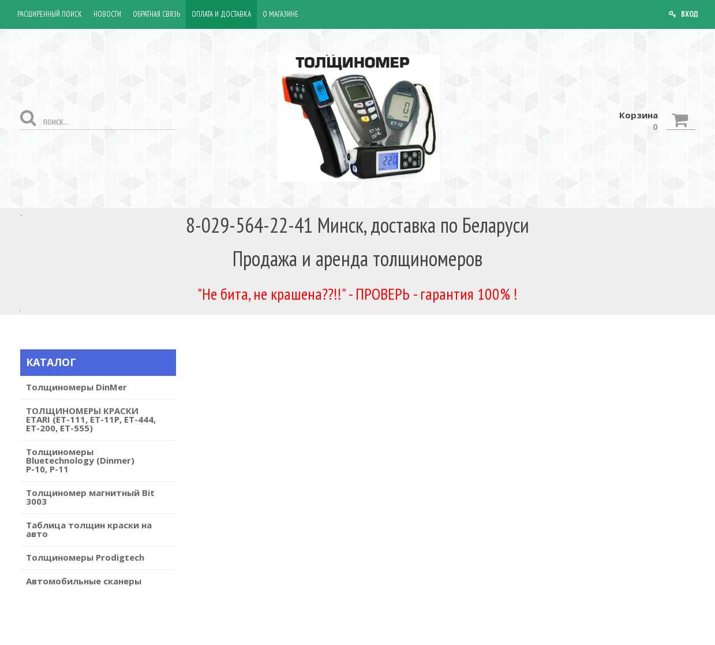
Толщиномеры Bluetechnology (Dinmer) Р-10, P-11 (80, 460)
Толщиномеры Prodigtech (85, 557)
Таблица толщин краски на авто (89, 529)
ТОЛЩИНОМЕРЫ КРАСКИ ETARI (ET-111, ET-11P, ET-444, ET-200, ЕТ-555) (91, 419)
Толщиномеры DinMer (76, 387)
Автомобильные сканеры (83, 581)
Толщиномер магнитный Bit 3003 (90, 497)
